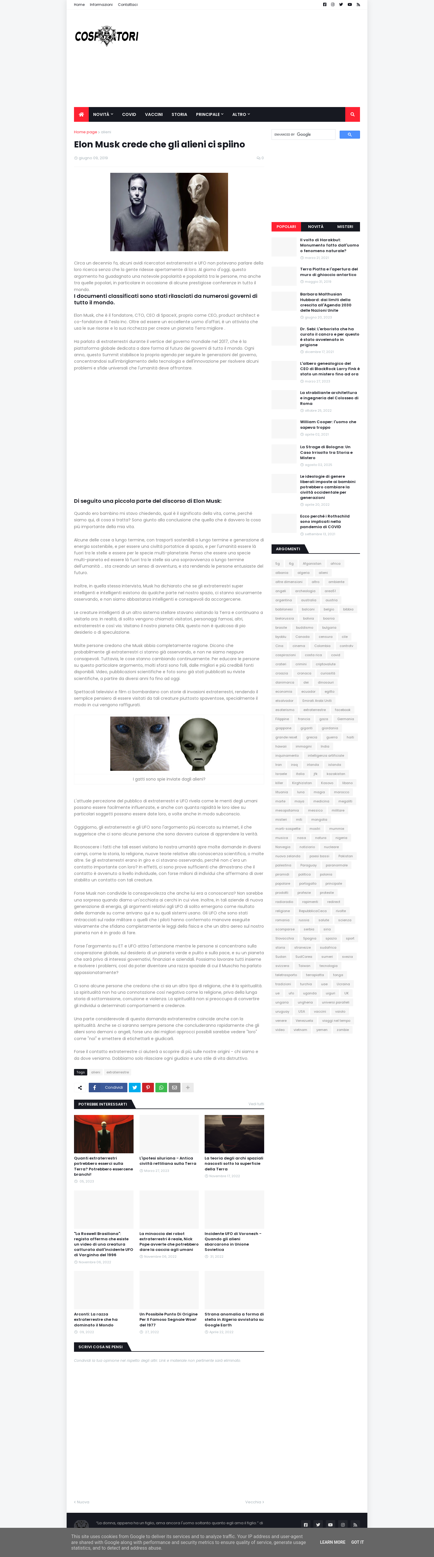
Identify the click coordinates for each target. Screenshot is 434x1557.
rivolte (341, 911)
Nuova (83, 1502)
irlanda (313, 764)
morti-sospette (287, 828)
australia (308, 600)
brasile (281, 627)
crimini (301, 664)
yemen (322, 1029)
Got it (357, 1542)
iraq (294, 764)
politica (304, 874)
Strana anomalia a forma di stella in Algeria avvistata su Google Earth (234, 1320)
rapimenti (310, 901)
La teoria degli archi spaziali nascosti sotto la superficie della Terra (234, 1164)
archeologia (305, 591)
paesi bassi (319, 856)
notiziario (307, 847)
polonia (326, 874)
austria (332, 600)
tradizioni (283, 984)
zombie (343, 1029)
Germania (345, 719)
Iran (278, 764)
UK (346, 993)
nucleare (331, 847)
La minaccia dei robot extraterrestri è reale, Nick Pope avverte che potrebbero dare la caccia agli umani (169, 1242)
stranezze (302, 947)
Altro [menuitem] (239, 114)
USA (301, 1011)
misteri (281, 819)
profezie (304, 892)
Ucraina (343, 984)
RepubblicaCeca (313, 911)
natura (320, 837)
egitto (329, 691)
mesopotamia (287, 810)
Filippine (282, 719)
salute (323, 920)
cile (345, 636)
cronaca (304, 673)
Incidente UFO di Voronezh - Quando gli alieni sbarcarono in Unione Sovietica (233, 1242)
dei (306, 682)
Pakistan (345, 856)
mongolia (319, 819)
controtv (346, 645)
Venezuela (304, 1020)
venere (281, 1020)
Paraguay (308, 865)
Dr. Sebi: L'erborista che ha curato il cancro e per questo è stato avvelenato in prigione (329, 337)
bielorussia (284, 618)
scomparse (285, 929)
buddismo (304, 627)
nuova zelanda (287, 856)
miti (299, 819)
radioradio (284, 901)
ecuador (308, 691)
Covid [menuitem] (129, 114)
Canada (302, 636)
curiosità (327, 673)
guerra (332, 737)
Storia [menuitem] (179, 114)
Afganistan (312, 563)
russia (304, 920)
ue (277, 993)
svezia (347, 956)
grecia (311, 737)
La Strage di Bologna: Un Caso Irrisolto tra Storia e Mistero (326, 452)
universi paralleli (335, 1002)
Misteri (345, 226)
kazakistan (336, 773)
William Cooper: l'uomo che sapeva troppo (328, 424)
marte (280, 801)
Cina (279, 645)
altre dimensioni (289, 581)
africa (336, 563)
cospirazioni (285, 655)
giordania (330, 728)
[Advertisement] (252, 58)
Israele (281, 773)
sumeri (327, 956)
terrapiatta (315, 975)
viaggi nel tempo (336, 1020)
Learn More (332, 1542)
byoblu (280, 636)
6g (291, 563)
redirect (333, 901)
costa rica (313, 655)
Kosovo (327, 783)
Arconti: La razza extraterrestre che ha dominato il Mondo (96, 1320)
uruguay (282, 1011)
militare (338, 810)
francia (304, 719)
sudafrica (328, 947)
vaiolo (340, 1011)
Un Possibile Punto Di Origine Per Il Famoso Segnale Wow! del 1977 (168, 1320)
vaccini (320, 1011)
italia (300, 773)
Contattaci (128, 4)
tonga (338, 975)
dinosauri (326, 682)
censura (326, 636)
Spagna (309, 938)
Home (79, 4)
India (325, 746)
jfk (316, 773)
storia (280, 947)
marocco (341, 792)
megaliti (345, 801)
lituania (281, 792)
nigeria (341, 837)
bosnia (329, 618)
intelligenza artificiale (326, 755)
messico (315, 810)
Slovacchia (284, 938)
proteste (327, 892)
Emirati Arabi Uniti (317, 700)
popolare (282, 883)
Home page (85, 132)
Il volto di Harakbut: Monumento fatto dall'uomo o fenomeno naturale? (329, 245)
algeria (303, 572)
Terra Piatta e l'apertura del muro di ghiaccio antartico (329, 272)
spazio (331, 938)
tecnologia (329, 965)
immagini (304, 746)
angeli (280, 591)
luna (301, 792)
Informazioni (101, 4)
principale (334, 883)
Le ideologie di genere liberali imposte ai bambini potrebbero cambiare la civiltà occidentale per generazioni (328, 487)
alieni (106, 132)
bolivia (308, 618)
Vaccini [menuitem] (154, 114)
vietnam (300, 1029)
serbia (309, 929)
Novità (315, 226)
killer (279, 783)
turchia (306, 984)
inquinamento (287, 755)
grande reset (286, 737)
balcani (308, 609)
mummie (336, 828)
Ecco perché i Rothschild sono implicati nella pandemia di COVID (325, 522)
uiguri (330, 993)
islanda (334, 764)
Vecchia (253, 1502)
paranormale (337, 865)
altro (315, 581)
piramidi (282, 874)
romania (282, 920)
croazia (281, 673)
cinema (298, 645)
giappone (283, 728)
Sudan (280, 956)
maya (299, 801)
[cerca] (302, 134)
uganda (310, 993)
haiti (350, 737)
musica (281, 837)
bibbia (348, 609)
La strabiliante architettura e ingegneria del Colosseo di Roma (329, 398)
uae (324, 984)
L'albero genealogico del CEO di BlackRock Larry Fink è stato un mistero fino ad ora (330, 369)
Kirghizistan (302, 783)
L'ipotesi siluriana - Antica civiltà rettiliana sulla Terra (167, 1161)
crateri (280, 664)
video (280, 1029)
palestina (283, 865)
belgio (329, 609)
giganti (306, 728)
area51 (330, 591)
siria (327, 929)
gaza (323, 719)
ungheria (305, 1002)
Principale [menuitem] (208, 114)
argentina (283, 600)
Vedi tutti (256, 1103)
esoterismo (284, 709)
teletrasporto (286, 975)
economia (283, 691)
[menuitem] (81, 114)
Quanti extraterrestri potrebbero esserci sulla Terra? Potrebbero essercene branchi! (103, 1166)
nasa (301, 837)
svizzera (282, 965)
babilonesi (284, 609)
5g (277, 563)
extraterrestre (117, 1072)
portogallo (307, 883)
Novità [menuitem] (101, 114)
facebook (343, 709)
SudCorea (303, 956)
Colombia (322, 645)
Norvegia (282, 847)
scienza (344, 920)
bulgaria (329, 627)
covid (335, 655)
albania (281, 572)
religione (282, 911)
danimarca (284, 682)
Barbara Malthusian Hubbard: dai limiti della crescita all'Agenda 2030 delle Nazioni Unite (325, 302)
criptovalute (326, 664)
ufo (291, 993)
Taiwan (304, 965)
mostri (315, 828)
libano (347, 783)
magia (319, 792)
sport (350, 938)
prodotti (281, 892)
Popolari (286, 226)
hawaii (281, 746)
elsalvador (284, 700)
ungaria (282, 1002)
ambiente (336, 581)
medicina (321, 801)
